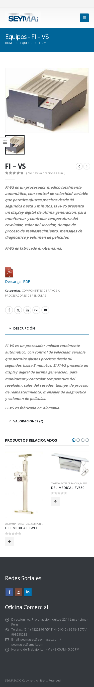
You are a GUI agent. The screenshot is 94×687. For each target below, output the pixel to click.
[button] (73, 440)
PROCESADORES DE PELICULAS (25, 295)
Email (45, 310)
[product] (24, 485)
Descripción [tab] (24, 328)
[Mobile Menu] (84, 17)
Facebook (9, 310)
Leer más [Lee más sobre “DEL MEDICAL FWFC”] (9, 541)
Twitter (18, 310)
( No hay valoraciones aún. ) (45, 173)
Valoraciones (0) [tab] (28, 421)
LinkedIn (27, 310)
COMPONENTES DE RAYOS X (40, 290)
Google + (36, 310)
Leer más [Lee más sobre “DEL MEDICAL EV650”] (55, 501)
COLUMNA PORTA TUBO (17, 523)
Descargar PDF (17, 281)
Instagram (18, 592)
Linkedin (28, 592)
